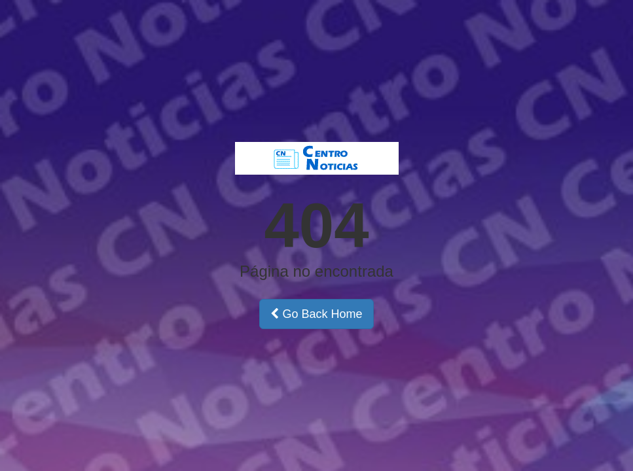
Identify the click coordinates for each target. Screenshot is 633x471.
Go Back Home (316, 314)
